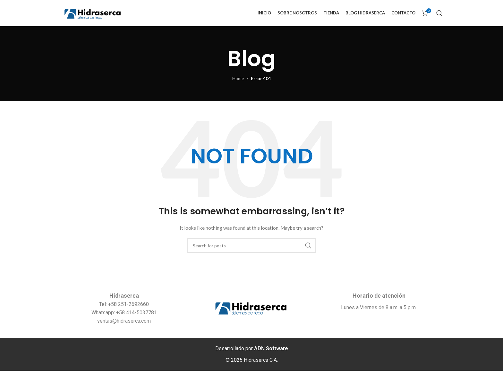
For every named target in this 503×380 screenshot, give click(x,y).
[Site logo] (100, 17)
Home (238, 87)
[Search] (439, 17)
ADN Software (271, 358)
